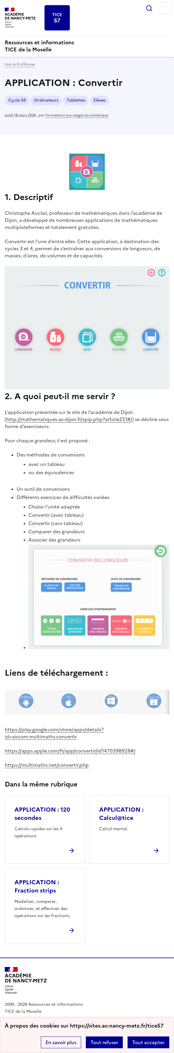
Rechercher (149, 8)
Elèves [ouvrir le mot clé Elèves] (100, 100)
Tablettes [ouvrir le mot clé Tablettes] (76, 100)
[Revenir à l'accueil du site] (26, 980)
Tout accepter (148, 1042)
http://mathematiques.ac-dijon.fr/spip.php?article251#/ (69, 419)
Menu (166, 8)
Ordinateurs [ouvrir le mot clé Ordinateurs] (46, 100)
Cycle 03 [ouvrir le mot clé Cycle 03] (17, 100)
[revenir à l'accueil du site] (87, 46)
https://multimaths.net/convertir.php (47, 764)
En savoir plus (61, 1042)
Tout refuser (104, 1042)
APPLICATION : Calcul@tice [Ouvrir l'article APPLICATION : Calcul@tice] (121, 813)
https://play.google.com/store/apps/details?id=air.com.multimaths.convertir (54, 733)
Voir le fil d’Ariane (20, 64)
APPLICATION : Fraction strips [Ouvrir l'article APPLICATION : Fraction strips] (36, 886)
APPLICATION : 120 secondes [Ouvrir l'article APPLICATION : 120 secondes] (42, 813)
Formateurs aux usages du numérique (76, 115)
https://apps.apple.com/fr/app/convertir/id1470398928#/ (70, 750)
